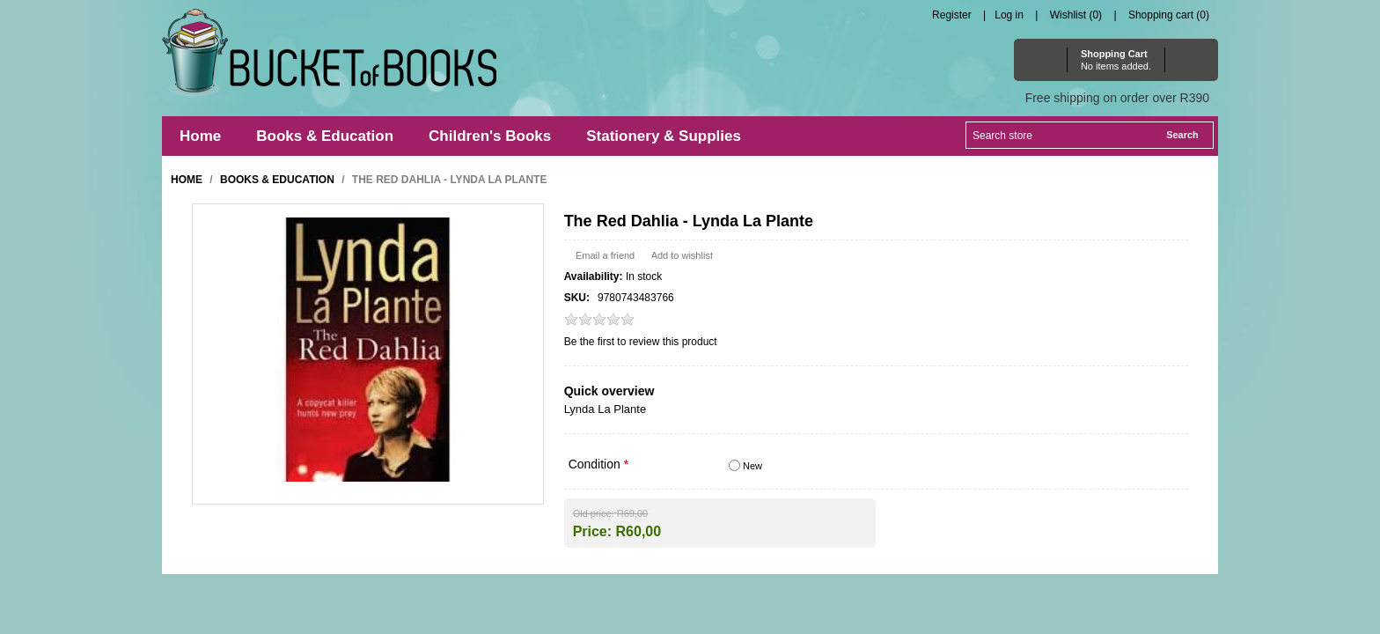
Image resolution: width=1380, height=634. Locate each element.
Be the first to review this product (640, 341)
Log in (1009, 15)
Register (952, 15)
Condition (596, 464)
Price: (592, 530)
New (752, 466)
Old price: (593, 513)
